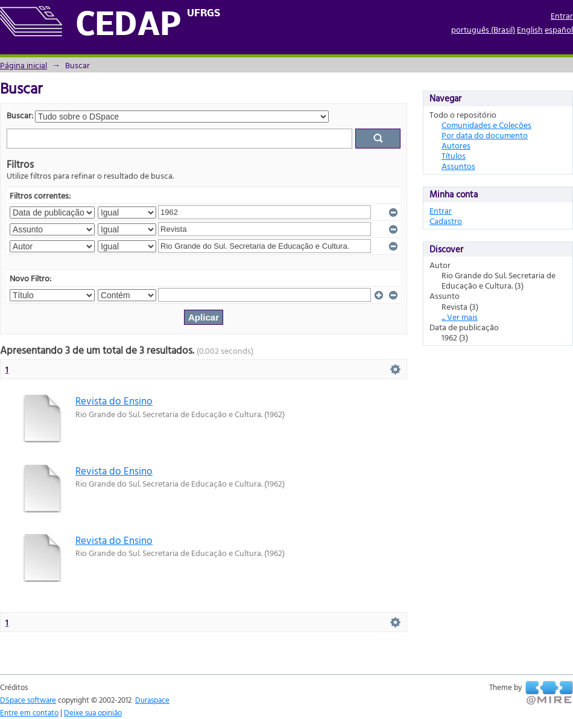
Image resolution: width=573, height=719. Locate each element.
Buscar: (20, 115)
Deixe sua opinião (93, 712)
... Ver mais (460, 316)
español (559, 29)
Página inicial (23, 65)
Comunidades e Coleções (486, 124)
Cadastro (445, 220)
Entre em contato (29, 712)
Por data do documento (485, 135)
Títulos (454, 155)
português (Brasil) (483, 29)
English (530, 29)
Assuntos (458, 165)
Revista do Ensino (114, 400)
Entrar (562, 15)
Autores (456, 145)
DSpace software (28, 700)
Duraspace (152, 700)
